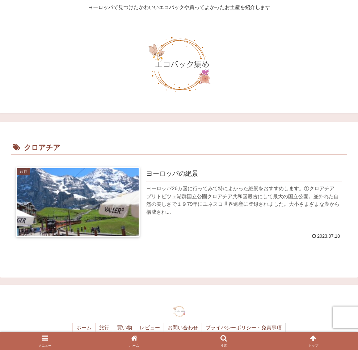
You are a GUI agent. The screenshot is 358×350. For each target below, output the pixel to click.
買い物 (124, 327)
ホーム (84, 327)
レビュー (150, 327)
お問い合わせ (183, 327)
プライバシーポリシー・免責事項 (244, 327)
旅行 (104, 327)
